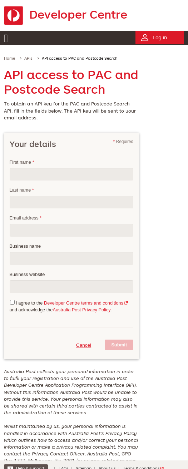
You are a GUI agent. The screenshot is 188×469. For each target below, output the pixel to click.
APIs (28, 58)
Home (9, 58)
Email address (26, 218)
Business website (27, 274)
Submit (119, 344)
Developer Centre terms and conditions (83, 303)
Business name (25, 246)
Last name (22, 190)
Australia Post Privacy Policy (81, 309)
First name (22, 162)
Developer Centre (65, 14)
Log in (160, 37)
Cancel (83, 345)
